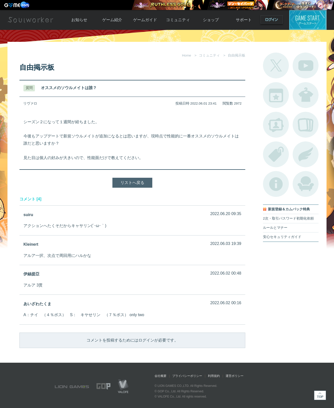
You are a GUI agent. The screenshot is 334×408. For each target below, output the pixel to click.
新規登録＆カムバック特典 (289, 209)
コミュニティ (178, 20)
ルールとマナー (275, 228)
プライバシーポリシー (187, 376)
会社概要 (161, 376)
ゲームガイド (145, 20)
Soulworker (30, 20)
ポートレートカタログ (276, 125)
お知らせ (79, 20)
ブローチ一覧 (306, 154)
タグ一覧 (276, 154)
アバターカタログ (306, 95)
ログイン (271, 20)
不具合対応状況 (276, 184)
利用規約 (214, 376)
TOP (320, 395)
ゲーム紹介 (112, 20)
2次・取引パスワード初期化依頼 (288, 218)
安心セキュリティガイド (282, 237)
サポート (244, 20)
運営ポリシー (235, 376)
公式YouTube (306, 65)
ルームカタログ (306, 184)
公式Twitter (276, 65)
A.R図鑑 (306, 125)
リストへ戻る (132, 182)
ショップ (211, 20)
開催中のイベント (276, 95)
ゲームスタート (308, 20)
